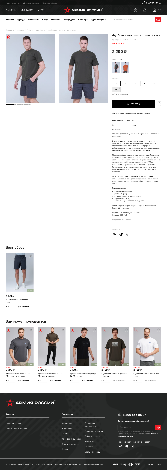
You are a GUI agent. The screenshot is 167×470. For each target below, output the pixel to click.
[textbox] (133, 19)
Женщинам (67, 428)
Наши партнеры (13, 423)
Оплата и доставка (70, 444)
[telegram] (121, 234)
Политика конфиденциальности (67, 464)
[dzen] (139, 446)
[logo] (83, 10)
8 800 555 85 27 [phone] (151, 3)
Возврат (65, 449)
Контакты (89, 446)
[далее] (158, 427)
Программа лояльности (90, 424)
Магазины (89, 441)
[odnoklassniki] (127, 234)
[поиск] (133, 19)
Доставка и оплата (31, 3)
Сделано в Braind (154, 464)
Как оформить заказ (71, 439)
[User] (145, 10)
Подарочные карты (94, 431)
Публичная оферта (44, 464)
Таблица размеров (93, 436)
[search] (158, 19)
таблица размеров (120, 94)
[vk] (114, 234)
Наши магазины (12, 3)
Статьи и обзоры (50, 3)
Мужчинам (67, 423)
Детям (65, 433)
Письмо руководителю (16, 428)
